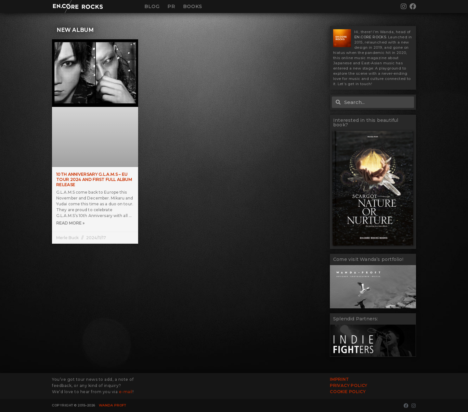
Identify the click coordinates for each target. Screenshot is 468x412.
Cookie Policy (347, 391)
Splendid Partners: (355, 319)
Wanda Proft (112, 405)
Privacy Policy (348, 385)
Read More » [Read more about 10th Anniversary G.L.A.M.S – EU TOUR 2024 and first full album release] (70, 223)
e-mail (126, 391)
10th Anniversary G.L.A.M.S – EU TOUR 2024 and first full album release (94, 179)
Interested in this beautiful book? (365, 122)
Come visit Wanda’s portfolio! (368, 259)
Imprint (339, 379)
